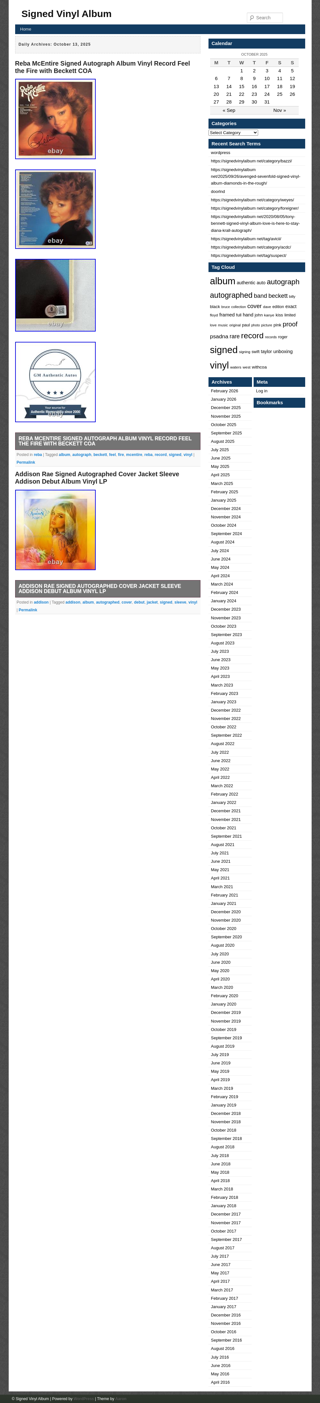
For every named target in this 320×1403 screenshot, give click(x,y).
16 (254, 86)
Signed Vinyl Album (67, 13)
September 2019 (226, 1037)
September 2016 (226, 1340)
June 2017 (221, 1264)
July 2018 (220, 1155)
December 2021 (226, 810)
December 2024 (226, 508)
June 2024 (221, 559)
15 (242, 86)
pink (277, 325)
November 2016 (226, 1323)
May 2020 (220, 970)
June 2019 (221, 1063)
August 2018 (223, 1146)
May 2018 (220, 1172)
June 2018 (221, 1164)
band (260, 295)
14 (229, 86)
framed (227, 314)
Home (25, 29)
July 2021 (220, 853)
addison (41, 602)
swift (256, 352)
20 (216, 94)
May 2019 (220, 1071)
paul (246, 325)
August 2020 (223, 945)
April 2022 (220, 777)
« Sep (229, 110)
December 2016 (226, 1315)
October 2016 (224, 1331)
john (259, 315)
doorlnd (218, 191)
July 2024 (220, 550)
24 (267, 94)
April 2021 (220, 878)
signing (244, 352)
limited (290, 315)
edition (278, 307)
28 (229, 102)
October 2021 (224, 827)
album (64, 454)
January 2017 (224, 1306)
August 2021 (223, 844)
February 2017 (224, 1298)
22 (242, 94)
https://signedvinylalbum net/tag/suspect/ (248, 255)
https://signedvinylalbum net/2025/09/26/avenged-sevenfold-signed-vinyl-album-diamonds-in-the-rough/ (256, 176)
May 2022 (220, 769)
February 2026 (224, 390)
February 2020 (224, 995)
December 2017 (226, 1214)
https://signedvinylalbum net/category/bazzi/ (251, 161)
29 (242, 102)
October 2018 (224, 1130)
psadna (219, 336)
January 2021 (224, 903)
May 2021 (220, 869)
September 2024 (226, 533)
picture (266, 325)
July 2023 (220, 651)
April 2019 (220, 1079)
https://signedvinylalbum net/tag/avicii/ (246, 238)
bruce (225, 307)
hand (248, 314)
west (246, 367)
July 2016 (220, 1357)
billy (292, 296)
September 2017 (226, 1239)
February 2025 (224, 491)
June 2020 (221, 962)
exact (291, 306)
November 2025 (226, 416)
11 (280, 78)
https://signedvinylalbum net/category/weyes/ (252, 199)
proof (290, 324)
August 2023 (223, 643)
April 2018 (220, 1180)
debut (139, 602)
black (215, 306)
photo (255, 325)
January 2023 (224, 701)
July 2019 (220, 1054)
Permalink (26, 462)
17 (267, 86)
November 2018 (226, 1121)
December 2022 (226, 710)
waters (235, 367)
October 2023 (224, 626)
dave (267, 307)
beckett (100, 454)
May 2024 (220, 567)
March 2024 (222, 584)
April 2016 (220, 1382)
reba (38, 454)
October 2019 (224, 1029)
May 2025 (220, 466)
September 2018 (226, 1138)
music (223, 325)
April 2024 (220, 575)
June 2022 (221, 760)
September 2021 (226, 836)
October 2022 (224, 726)
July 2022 (220, 752)
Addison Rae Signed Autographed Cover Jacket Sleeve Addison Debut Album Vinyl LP (97, 477)
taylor (266, 351)
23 (254, 94)
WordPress (83, 1399)
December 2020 (226, 911)
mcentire (134, 454)
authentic (246, 282)
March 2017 (222, 1290)
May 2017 (220, 1273)
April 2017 (220, 1281)
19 (292, 86)
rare (235, 336)
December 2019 (226, 1012)
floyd (214, 315)
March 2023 (222, 685)
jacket (152, 602)
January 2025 (224, 500)
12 (292, 78)
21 (229, 94)
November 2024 (226, 517)
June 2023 (221, 659)
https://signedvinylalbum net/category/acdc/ (251, 247)
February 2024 (224, 592)
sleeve (180, 602)
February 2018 (224, 1197)
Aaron (121, 1399)
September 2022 (226, 735)
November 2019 (226, 1021)
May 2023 (220, 668)
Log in (261, 390)
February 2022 (224, 794)
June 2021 (221, 861)
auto (261, 282)
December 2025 (226, 407)
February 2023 (224, 693)
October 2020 (224, 928)
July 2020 (220, 954)
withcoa (259, 367)
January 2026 (224, 399)
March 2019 (222, 1088)
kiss (279, 315)
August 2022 (223, 743)
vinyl (187, 454)
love (213, 325)
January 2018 (224, 1205)
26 (292, 94)
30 (254, 102)
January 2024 (224, 600)
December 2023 (226, 609)
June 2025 (221, 458)
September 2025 (226, 433)
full (239, 315)
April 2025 (220, 474)
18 (280, 86)
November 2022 (226, 718)
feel (112, 454)
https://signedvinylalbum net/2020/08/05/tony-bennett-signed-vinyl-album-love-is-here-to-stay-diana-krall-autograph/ (255, 223)
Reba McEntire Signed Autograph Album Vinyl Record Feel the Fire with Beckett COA (105, 441)
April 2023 (220, 676)
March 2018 (222, 1189)
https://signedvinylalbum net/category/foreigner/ (255, 208)
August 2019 (223, 1046)
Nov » (279, 110)
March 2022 (222, 785)
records (271, 337)
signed (175, 454)
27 (216, 102)
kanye (269, 315)
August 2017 (223, 1247)
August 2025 (223, 441)
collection (238, 307)
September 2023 (226, 634)
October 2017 (224, 1231)
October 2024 (224, 525)
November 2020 (226, 920)
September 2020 (226, 936)
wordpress (220, 152)
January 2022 (224, 802)
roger (282, 337)
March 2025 (222, 483)
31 (267, 102)
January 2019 (224, 1105)
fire (121, 454)
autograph (82, 454)
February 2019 (224, 1096)
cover (126, 602)
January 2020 (224, 1004)
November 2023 (226, 617)
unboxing (283, 351)
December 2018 (226, 1113)
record (161, 454)
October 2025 (224, 424)
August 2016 (223, 1348)
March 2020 (222, 987)
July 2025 (220, 449)
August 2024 (223, 542)
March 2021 (222, 886)
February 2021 (224, 895)
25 (280, 94)
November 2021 (226, 819)
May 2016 (220, 1373)
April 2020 (220, 979)
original (234, 325)
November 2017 (226, 1222)
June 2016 (221, 1365)
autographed (108, 602)
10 (267, 78)
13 (216, 86)
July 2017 (220, 1256)
